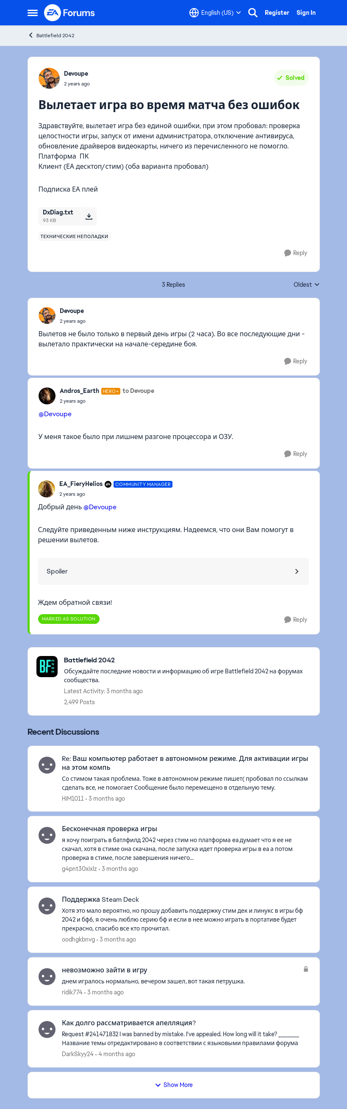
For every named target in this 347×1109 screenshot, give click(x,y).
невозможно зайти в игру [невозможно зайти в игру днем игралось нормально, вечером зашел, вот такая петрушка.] (104, 970)
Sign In (306, 12)
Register (277, 12)
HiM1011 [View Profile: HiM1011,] (73, 798)
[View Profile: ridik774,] (47, 976)
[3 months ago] (105, 798)
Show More (174, 1085)
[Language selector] (215, 12)
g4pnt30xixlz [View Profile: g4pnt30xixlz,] (79, 869)
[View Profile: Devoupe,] (49, 78)
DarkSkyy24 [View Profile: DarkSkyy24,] (78, 1054)
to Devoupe (138, 391)
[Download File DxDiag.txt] (89, 216)
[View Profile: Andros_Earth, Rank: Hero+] (47, 395)
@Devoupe (55, 413)
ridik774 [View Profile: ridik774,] (72, 992)
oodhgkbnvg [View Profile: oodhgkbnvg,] (78, 939)
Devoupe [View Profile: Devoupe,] (76, 73)
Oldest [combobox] (307, 285)
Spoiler (57, 571)
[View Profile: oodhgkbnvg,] (47, 906)
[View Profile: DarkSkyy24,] (47, 1029)
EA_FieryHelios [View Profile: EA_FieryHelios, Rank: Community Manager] (81, 484)
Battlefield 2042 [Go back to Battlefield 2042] (51, 35)
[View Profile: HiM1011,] (47, 765)
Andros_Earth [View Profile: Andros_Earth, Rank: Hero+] (79, 391)
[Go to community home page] (70, 12)
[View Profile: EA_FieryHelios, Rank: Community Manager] (46, 488)
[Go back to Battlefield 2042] (187, 660)
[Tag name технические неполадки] (75, 236)
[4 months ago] (115, 1054)
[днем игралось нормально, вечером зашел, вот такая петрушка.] (180, 981)
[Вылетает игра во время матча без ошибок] (73, 321)
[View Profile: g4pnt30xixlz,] (47, 835)
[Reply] (296, 253)
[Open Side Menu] (32, 12)
